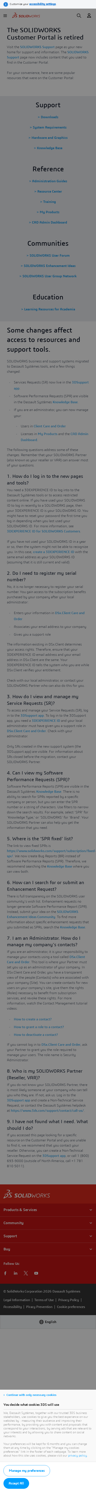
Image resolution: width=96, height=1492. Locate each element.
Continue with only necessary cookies (31, 1395)
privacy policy (77, 1455)
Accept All (16, 1483)
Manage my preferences (27, 1470)
